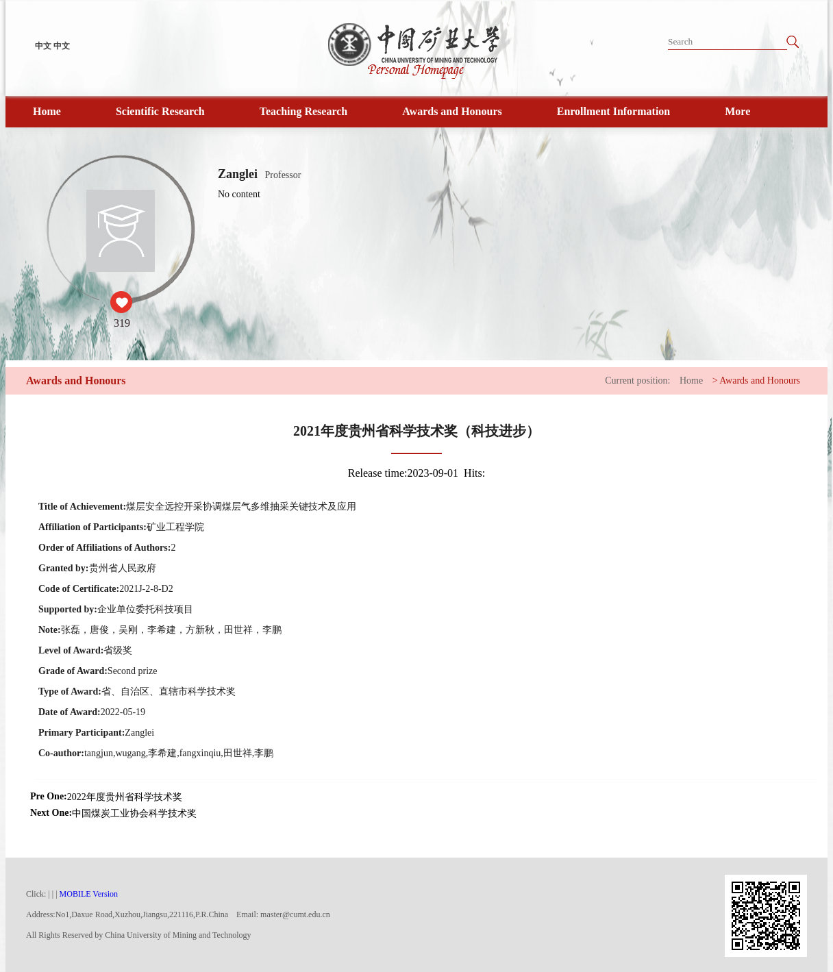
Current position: (637, 380)
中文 (43, 46)
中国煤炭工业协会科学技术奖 (134, 813)
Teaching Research (303, 111)
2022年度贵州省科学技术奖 (124, 797)
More (737, 111)
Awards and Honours (452, 111)
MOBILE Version (89, 894)
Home (47, 111)
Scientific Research (160, 111)
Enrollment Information (613, 111)
